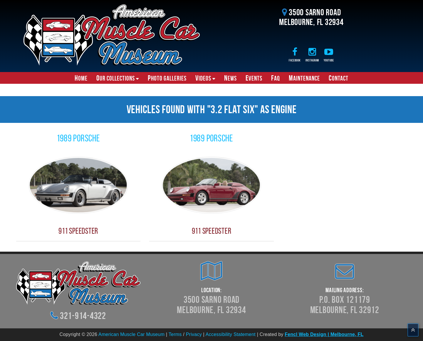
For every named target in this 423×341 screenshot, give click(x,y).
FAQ (275, 78)
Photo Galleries (167, 78)
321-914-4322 (83, 315)
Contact (338, 78)
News (230, 78)
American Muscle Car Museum (131, 334)
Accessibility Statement (231, 334)
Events (254, 78)
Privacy (194, 334)
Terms (175, 334)
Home (81, 78)
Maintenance (304, 78)
